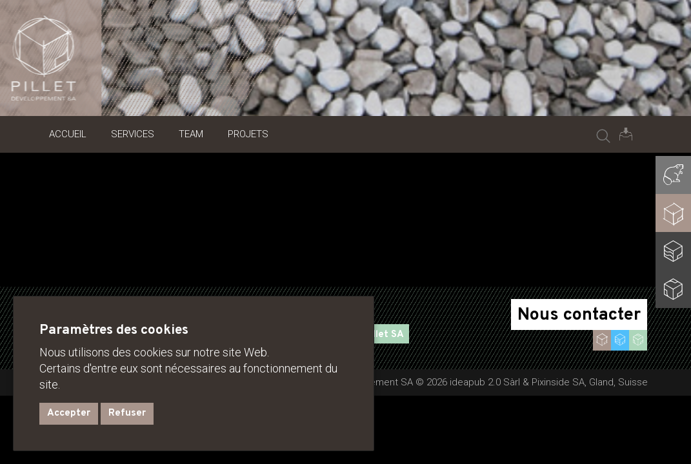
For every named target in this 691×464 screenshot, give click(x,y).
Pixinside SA (558, 382)
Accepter (68, 413)
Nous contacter (579, 315)
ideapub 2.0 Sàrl (485, 382)
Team (191, 134)
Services (132, 134)
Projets (248, 134)
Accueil (67, 134)
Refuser (127, 413)
